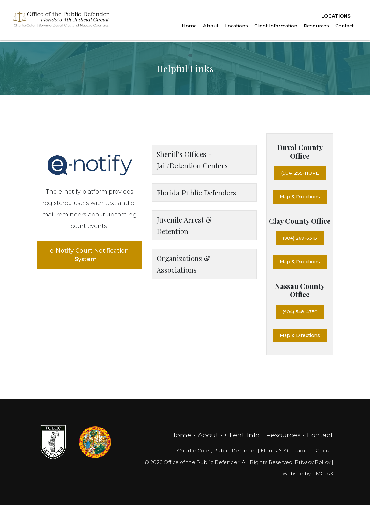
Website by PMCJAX (307, 474)
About (209, 28)
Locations (334, 17)
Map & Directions (300, 197)
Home (188, 28)
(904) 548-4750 (300, 312)
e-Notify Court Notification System (89, 255)
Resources (315, 28)
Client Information (274, 28)
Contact (343, 28)
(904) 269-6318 (300, 238)
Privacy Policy (312, 462)
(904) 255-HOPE (300, 173)
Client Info (242, 435)
